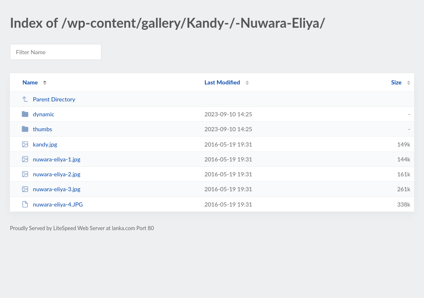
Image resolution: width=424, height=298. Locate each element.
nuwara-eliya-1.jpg (51, 159)
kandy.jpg (39, 144)
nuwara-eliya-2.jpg (51, 174)
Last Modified (222, 82)
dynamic (38, 114)
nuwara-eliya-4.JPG (52, 204)
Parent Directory (48, 99)
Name (30, 82)
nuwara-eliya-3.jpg (51, 188)
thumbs (37, 128)
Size (396, 82)
